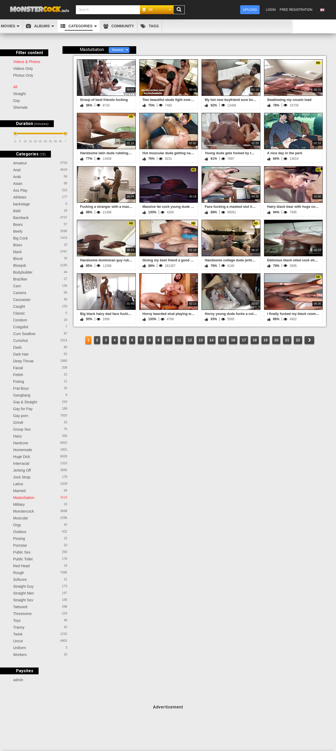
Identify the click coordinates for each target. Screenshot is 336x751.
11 (179, 340)
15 (222, 340)
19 (266, 340)
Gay (16, 100)
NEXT (309, 340)
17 (244, 340)
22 (298, 340)
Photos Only (23, 75)
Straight (19, 94)
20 (276, 340)
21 (287, 340)
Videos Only (23, 68)
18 (255, 340)
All (15, 87)
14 (211, 340)
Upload (250, 10)
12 (190, 340)
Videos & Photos (26, 62)
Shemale (20, 107)
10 (168, 340)
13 (201, 340)
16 (233, 340)
